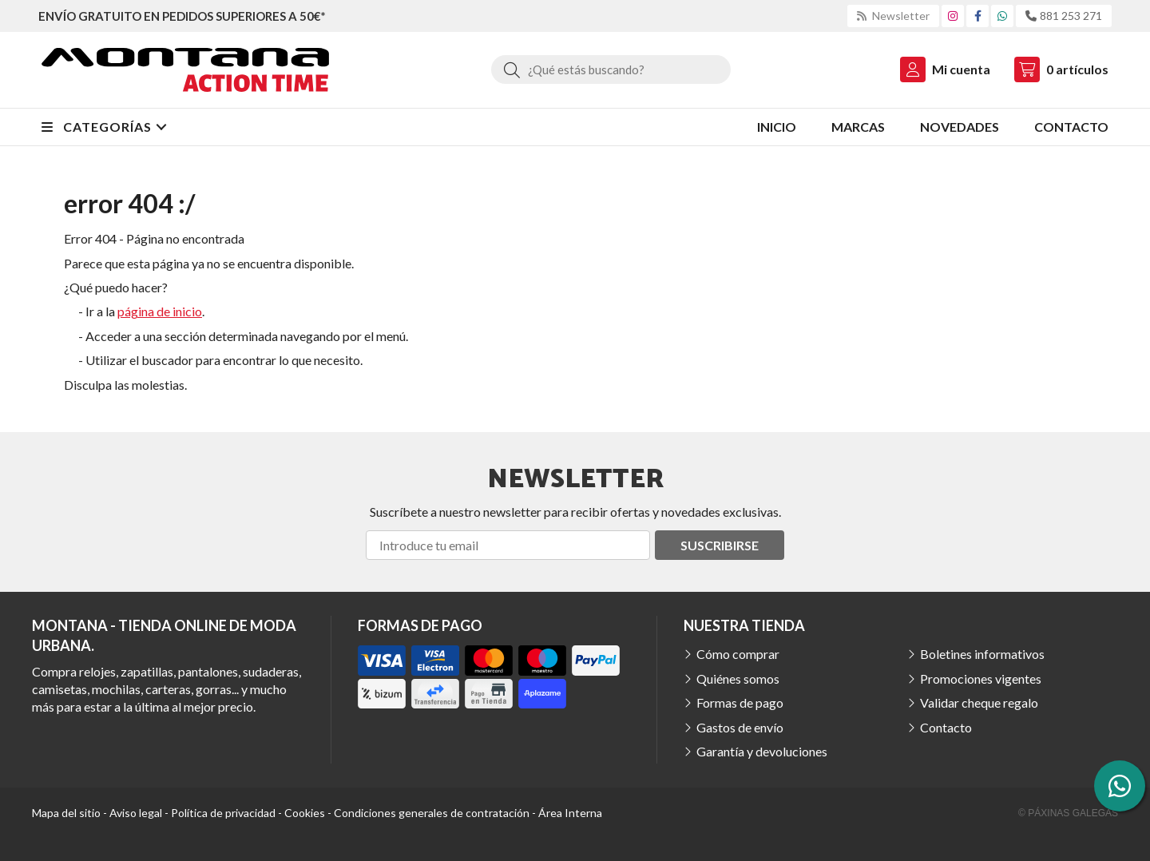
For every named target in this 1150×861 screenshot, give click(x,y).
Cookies (304, 812)
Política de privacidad (223, 812)
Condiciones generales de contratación (431, 812)
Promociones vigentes (980, 678)
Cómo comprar (737, 653)
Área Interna (570, 812)
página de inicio (159, 311)
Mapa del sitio (66, 812)
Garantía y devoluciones (761, 751)
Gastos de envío (739, 727)
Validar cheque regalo (979, 702)
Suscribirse (719, 545)
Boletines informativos (982, 653)
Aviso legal (135, 812)
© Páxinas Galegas (1068, 813)
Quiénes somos (737, 678)
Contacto (946, 727)
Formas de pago (739, 702)
